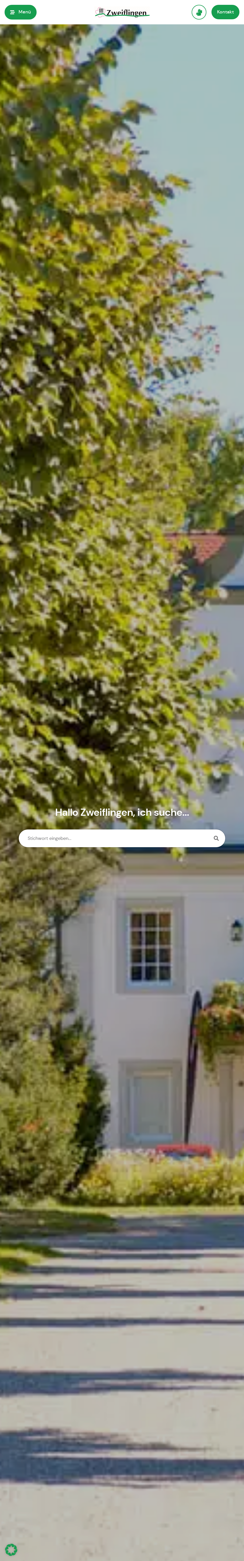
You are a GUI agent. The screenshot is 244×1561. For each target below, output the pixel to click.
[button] (11, 1550)
